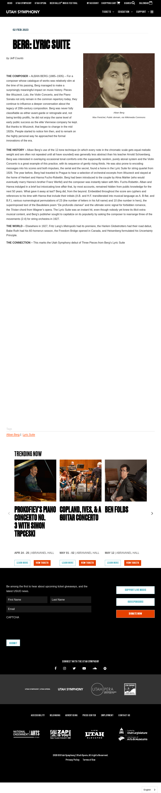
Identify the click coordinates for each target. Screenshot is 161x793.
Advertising (71, 715)
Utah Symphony (23, 3)
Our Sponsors (135, 602)
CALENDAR (146, 3)
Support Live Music (135, 590)
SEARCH (130, 3)
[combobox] (150, 789)
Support (141, 12)
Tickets (106, 12)
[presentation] (31, 627)
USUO (9, 3)
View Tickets (42, 563)
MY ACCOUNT (93, 3)
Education (123, 12)
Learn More (22, 563)
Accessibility (38, 715)
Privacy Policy (73, 760)
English (147, 789)
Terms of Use (89, 760)
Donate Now (135, 613)
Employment (107, 715)
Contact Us (124, 715)
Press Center (89, 715)
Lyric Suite (29, 434)
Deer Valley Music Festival (64, 3)
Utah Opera (40, 3)
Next (152, 512)
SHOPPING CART (111, 3)
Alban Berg (13, 434)
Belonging (55, 715)
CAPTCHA (12, 617)
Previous (9, 512)
